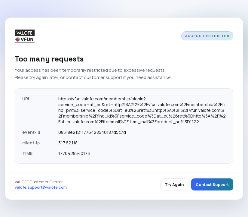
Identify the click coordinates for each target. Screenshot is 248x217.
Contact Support (212, 184)
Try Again (174, 184)
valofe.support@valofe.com (41, 187)
